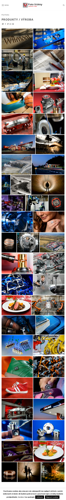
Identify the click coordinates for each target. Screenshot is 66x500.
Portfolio (5, 15)
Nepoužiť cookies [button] (52, 497)
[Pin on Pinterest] (13, 24)
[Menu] (5, 5)
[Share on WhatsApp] (3, 24)
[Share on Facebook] (5, 24)
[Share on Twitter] (8, 24)
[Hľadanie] (63, 5)
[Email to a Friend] (10, 24)
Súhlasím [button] (39, 497)
